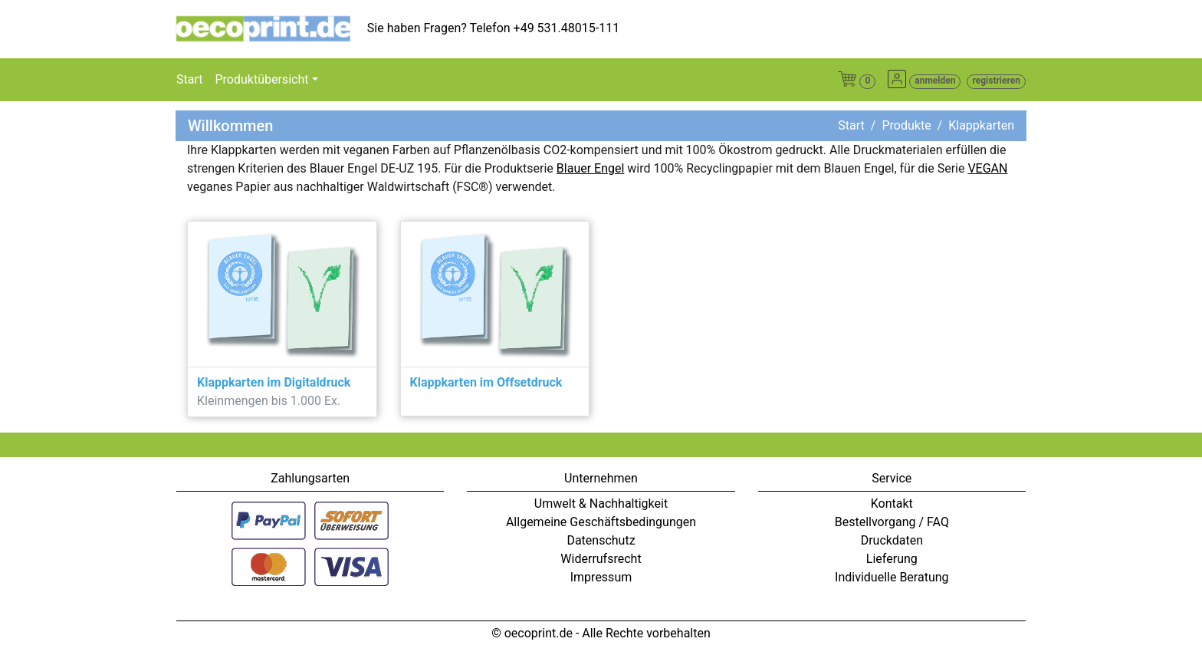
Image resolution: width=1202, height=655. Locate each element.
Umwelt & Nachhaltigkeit (601, 503)
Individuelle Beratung (891, 577)
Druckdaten (892, 540)
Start (189, 79)
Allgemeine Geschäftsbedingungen (601, 522)
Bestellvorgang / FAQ (892, 522)
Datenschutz (601, 540)
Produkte (906, 125)
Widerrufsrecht (600, 558)
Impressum (601, 577)
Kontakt (892, 503)
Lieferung (892, 558)
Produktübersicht (261, 79)
